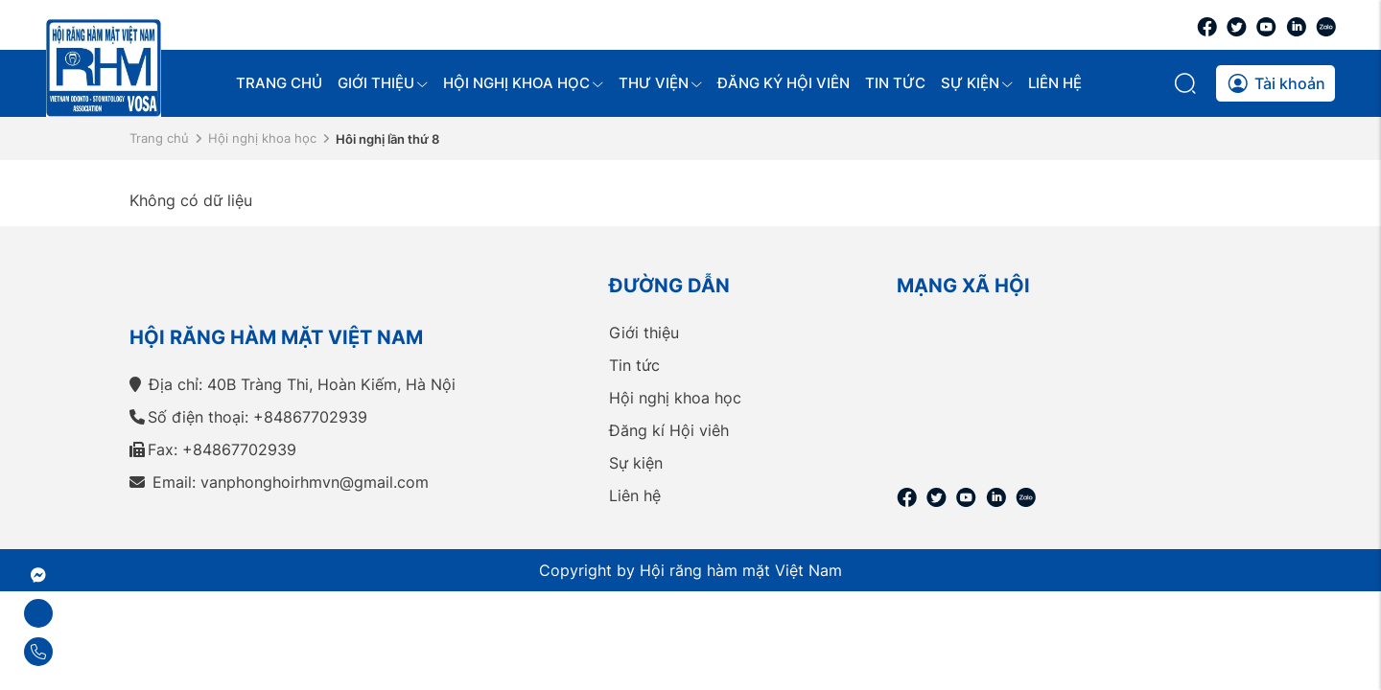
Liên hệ (1055, 83)
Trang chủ (279, 83)
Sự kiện (977, 83)
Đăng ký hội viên (783, 83)
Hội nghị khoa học (523, 83)
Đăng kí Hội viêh (669, 430)
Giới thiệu (383, 83)
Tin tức (895, 83)
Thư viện (660, 83)
